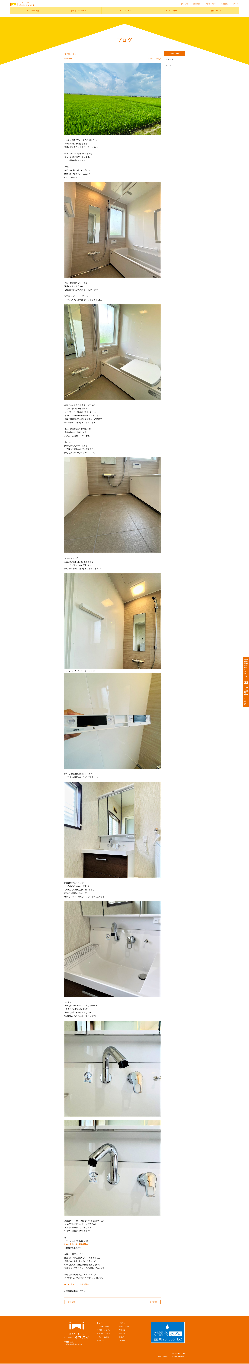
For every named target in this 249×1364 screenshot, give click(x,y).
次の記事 (153, 1302)
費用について (216, 9)
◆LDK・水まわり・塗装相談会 (76, 1284)
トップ (99, 1323)
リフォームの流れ (170, 9)
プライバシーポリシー (177, 1354)
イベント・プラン (124, 9)
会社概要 (203, 3)
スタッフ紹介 (215, 3)
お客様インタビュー (78, 9)
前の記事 (71, 1302)
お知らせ (192, 3)
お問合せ (122, 1340)
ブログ (236, 3)
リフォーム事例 (33, 9)
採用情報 (227, 3)
